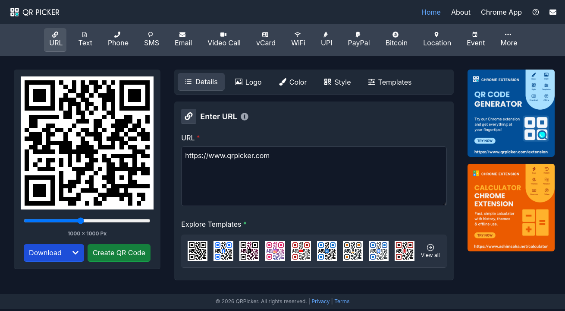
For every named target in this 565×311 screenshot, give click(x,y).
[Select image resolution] (87, 220)
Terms (341, 301)
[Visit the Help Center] (535, 12)
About (461, 12)
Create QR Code (119, 252)
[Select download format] (75, 253)
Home (431, 12)
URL (190, 138)
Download (45, 252)
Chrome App (501, 12)
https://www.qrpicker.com (313, 176)
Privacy (320, 301)
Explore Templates (214, 224)
